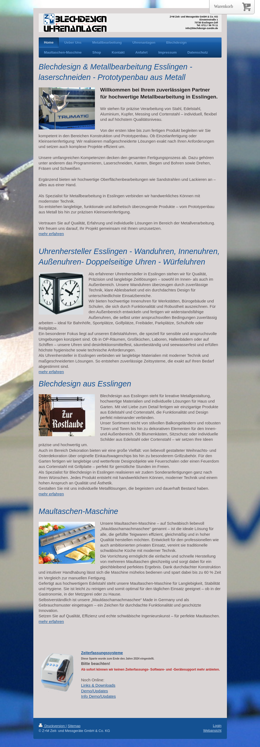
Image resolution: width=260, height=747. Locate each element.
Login (217, 726)
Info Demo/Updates (98, 696)
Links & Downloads (98, 685)
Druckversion (52, 726)
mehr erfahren (51, 233)
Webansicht (212, 730)
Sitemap (74, 726)
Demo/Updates (94, 691)
